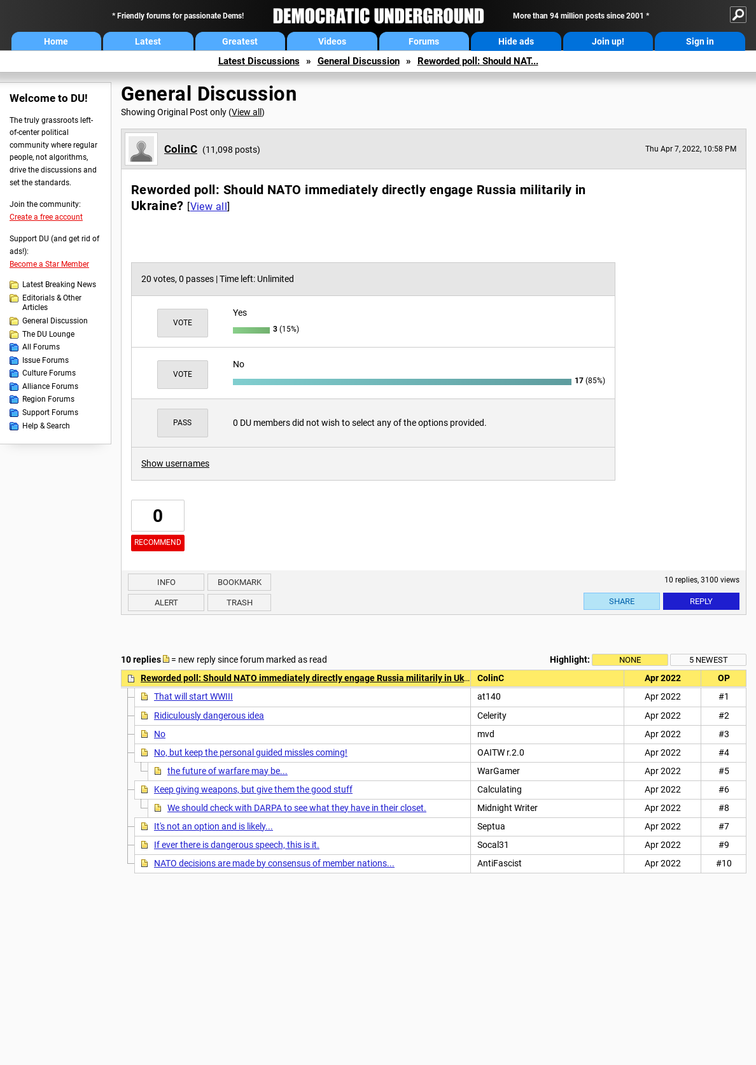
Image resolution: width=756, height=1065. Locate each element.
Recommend (157, 542)
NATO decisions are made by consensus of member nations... (274, 863)
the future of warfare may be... (227, 771)
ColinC (180, 149)
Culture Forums (49, 373)
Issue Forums (45, 360)
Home (56, 41)
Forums (424, 41)
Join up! (608, 41)
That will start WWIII (193, 696)
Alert (166, 602)
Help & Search (46, 425)
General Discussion (359, 61)
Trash (240, 602)
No (159, 734)
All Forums (41, 346)
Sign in (700, 41)
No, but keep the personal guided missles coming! (250, 752)
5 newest (708, 660)
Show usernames (175, 463)
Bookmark (240, 582)
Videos (332, 41)
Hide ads (516, 41)
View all (247, 112)
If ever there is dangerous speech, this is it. (236, 845)
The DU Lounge (48, 334)
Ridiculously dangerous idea (209, 715)
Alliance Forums (50, 386)
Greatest (240, 41)
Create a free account (46, 217)
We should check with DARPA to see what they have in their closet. (296, 808)
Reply (701, 601)
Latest (148, 41)
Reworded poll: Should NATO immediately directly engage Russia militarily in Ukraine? (315, 678)
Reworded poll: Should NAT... (477, 61)
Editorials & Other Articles (51, 303)
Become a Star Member (49, 264)
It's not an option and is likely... (213, 826)
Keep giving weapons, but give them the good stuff (253, 789)
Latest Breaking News (59, 284)
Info (166, 582)
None (630, 660)
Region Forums (48, 399)
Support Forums (50, 412)
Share (621, 601)
